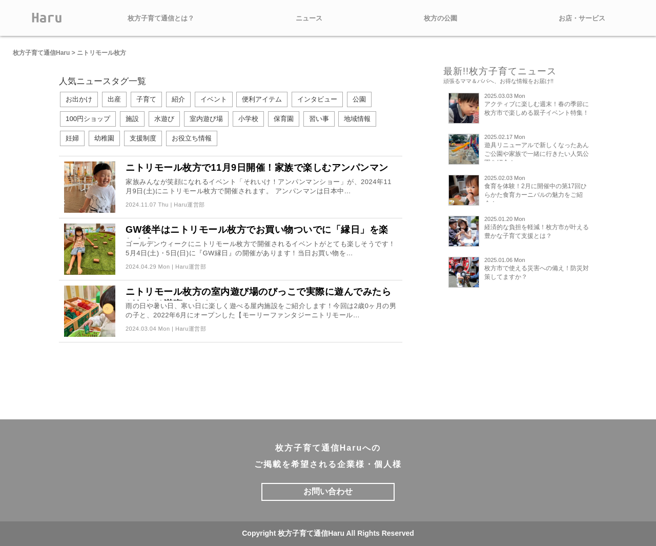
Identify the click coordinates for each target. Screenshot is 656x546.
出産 (114, 99)
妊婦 (72, 138)
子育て (146, 99)
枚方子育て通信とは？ (161, 18)
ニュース (309, 18)
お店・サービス (582, 18)
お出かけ (79, 99)
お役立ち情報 (192, 138)
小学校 (248, 119)
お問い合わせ (328, 491)
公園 (359, 99)
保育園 (284, 119)
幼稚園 (104, 138)
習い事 (319, 119)
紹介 (178, 99)
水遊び (164, 119)
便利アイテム (262, 99)
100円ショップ (88, 119)
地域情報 (357, 119)
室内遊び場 (206, 119)
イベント (213, 99)
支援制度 (143, 138)
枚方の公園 (440, 18)
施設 (132, 119)
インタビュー (317, 99)
